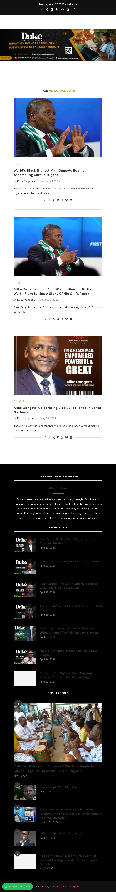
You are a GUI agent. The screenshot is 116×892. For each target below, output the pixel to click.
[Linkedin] (57, 9)
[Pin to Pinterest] (58, 200)
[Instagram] (52, 9)
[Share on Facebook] (50, 200)
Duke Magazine (26, 181)
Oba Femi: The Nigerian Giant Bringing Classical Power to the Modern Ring (66, 675)
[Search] (114, 72)
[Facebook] (41, 9)
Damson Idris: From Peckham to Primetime (70, 561)
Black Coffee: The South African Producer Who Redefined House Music (68, 586)
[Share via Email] (71, 200)
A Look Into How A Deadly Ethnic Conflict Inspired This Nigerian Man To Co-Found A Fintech (68, 860)
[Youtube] (62, 9)
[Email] (68, 9)
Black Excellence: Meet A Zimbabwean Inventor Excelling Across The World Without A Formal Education (71, 813)
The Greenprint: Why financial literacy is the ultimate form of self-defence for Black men (70, 630)
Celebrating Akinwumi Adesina (61, 833)
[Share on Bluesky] (66, 200)
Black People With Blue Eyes (59, 787)
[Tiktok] (74, 9)
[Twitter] (47, 9)
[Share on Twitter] (53, 200)
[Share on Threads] (62, 200)
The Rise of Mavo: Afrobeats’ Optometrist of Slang (71, 608)
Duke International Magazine (65, 886)
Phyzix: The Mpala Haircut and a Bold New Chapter (68, 653)
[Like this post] (45, 200)
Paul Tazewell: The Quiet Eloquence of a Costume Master (67, 541)
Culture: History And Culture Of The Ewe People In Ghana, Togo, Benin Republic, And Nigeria (54, 768)
